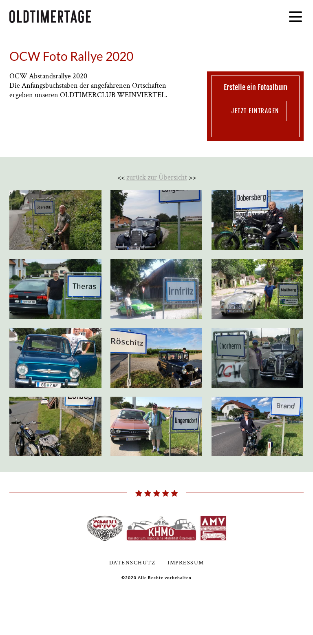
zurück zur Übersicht (156, 177)
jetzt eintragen (255, 111)
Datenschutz (132, 562)
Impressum (186, 562)
